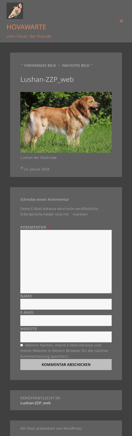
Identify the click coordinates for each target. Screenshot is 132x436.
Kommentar (34, 227)
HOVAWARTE (26, 26)
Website (28, 328)
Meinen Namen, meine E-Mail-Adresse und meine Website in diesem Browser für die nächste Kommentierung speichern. (64, 351)
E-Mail (28, 312)
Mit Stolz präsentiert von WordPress (51, 428)
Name (28, 296)
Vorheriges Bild (40, 65)
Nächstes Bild (75, 65)
